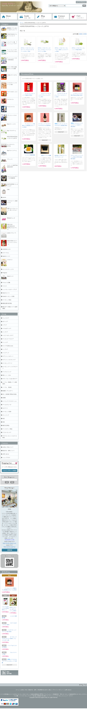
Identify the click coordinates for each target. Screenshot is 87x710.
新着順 (85, 34)
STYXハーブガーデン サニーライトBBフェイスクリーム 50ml (61, 49)
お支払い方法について (7, 447)
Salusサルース (6, 293)
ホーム (8, 17)
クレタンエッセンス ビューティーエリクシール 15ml (61, 95)
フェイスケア (5, 318)
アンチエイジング (7, 371)
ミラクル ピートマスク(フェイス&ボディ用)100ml (77, 125)
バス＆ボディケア (6, 328)
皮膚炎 (4, 397)
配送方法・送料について (8, 450)
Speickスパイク (6, 256)
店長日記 (9, 550)
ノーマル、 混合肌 (6, 387)
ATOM (9, 673)
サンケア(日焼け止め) (7, 345)
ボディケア (5, 321)
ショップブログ (6, 457)
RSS (8, 671)
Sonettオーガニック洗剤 (8, 296)
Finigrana (4, 272)
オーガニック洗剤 (6, 411)
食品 (3, 418)
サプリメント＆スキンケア (9, 359)
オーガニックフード (7, 363)
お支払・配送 (26, 17)
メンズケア (5, 332)
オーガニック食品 (6, 300)
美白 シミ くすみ (6, 375)
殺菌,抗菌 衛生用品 (7, 303)
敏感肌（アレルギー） (7, 390)
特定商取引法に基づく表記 (44, 689)
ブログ (43, 17)
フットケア (5, 342)
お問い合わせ (60, 17)
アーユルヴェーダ (6, 404)
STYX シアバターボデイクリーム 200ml (13, 609)
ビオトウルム (5, 252)
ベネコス (4, 286)
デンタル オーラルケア (8, 339)
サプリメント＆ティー (7, 356)
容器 (3, 422)
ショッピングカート (78, 17)
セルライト (5, 408)
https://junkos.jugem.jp (9, 547)
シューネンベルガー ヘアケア (9, 289)
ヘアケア (4, 325)
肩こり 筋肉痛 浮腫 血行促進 (9, 394)
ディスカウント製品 (7, 429)
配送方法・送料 (32, 689)
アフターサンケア (6, 432)
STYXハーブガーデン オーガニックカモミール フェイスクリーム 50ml (44, 49)
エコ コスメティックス (8, 269)
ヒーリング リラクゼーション (9, 401)
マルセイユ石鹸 (6, 282)
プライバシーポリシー (57, 689)
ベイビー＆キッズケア (7, 335)
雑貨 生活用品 (5, 425)
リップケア (5, 349)
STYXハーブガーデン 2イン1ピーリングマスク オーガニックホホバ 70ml (27, 49)
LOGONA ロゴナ (7, 249)
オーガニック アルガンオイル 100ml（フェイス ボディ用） (9, 638)
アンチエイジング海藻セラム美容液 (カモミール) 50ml (28, 125)
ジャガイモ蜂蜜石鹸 (28, 155)
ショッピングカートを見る (9, 470)
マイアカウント (81, 2)
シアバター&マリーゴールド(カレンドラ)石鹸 (9, 661)
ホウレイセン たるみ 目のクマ (9, 378)
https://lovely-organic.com (9, 543)
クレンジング (5, 415)
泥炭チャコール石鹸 (44, 155)
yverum (4, 197)
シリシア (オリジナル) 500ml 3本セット (5, 608)
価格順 (80, 34)
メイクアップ (5, 352)
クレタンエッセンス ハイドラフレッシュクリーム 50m (44, 95)
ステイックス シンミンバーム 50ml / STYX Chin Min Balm (77, 157)
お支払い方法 (24, 689)
